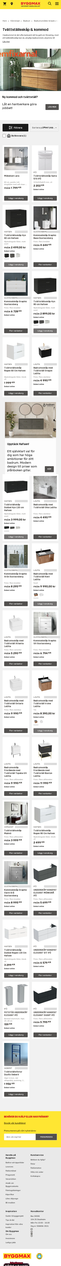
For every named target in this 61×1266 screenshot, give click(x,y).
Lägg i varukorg (16, 198)
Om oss (9, 1234)
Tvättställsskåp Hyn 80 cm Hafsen (44, 303)
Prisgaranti (10, 1175)
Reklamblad (11, 1171)
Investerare (10, 1238)
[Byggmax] (30, 4)
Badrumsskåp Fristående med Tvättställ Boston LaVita (42, 771)
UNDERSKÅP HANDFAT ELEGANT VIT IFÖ (45, 951)
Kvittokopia (35, 1176)
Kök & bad (15, 21)
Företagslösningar (13, 1190)
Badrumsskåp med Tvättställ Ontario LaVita (14, 703)
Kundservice (37, 1155)
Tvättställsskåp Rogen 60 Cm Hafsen (15, 369)
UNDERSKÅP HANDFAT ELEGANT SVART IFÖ (45, 1014)
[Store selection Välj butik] (12, 3)
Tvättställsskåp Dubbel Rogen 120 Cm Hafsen (15, 953)
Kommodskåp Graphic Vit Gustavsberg (44, 642)
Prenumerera (46, 1137)
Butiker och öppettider (15, 1162)
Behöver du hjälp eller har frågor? (26, 1116)
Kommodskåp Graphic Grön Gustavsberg (15, 575)
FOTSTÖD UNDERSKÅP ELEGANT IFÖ (15, 1014)
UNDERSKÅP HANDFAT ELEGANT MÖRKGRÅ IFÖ (45, 893)
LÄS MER (52, 107)
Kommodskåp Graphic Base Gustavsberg (44, 236)
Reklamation (36, 1168)
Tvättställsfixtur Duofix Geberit (13, 1073)
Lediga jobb (11, 1242)
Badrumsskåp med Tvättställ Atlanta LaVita (14, 643)
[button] (39, 1256)
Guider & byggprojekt (15, 1216)
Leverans (9, 1167)
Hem (5, 21)
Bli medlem (10, 1203)
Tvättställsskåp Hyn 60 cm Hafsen (15, 236)
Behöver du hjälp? (38, 1160)
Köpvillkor (10, 1194)
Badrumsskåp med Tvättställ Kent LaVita (43, 576)
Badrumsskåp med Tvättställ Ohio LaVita (45, 506)
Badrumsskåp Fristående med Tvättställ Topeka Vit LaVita (15, 771)
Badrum (26, 21)
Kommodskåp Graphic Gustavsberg (15, 303)
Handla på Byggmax (11, 1156)
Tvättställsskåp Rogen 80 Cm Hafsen (44, 832)
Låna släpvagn (12, 1198)
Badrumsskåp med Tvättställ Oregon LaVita (43, 370)
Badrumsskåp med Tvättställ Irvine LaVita (43, 703)
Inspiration (11, 1211)
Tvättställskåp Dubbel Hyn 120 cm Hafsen (14, 507)
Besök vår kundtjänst (15, 1123)
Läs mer (6, 41)
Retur (33, 1164)
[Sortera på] (44, 127)
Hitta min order (37, 1172)
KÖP (49, 469)
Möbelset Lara (11, 176)
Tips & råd (10, 1220)
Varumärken (11, 1179)
